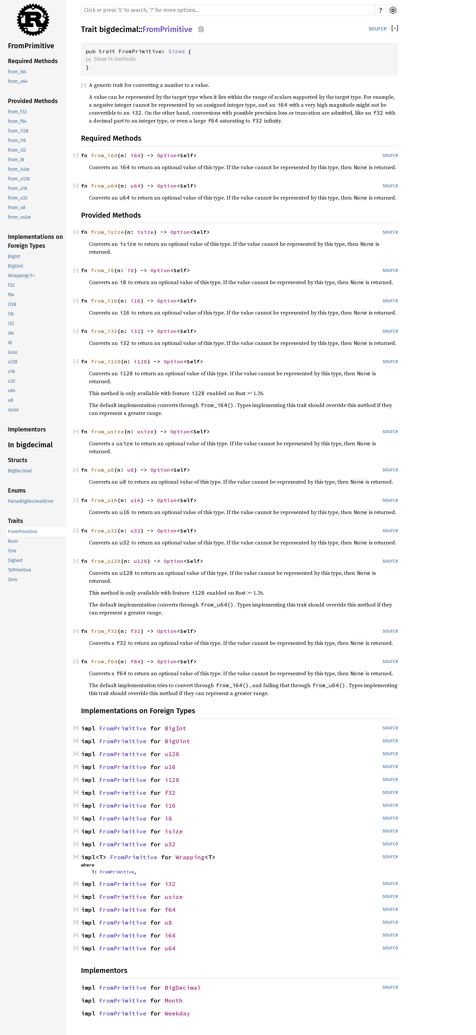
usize (13, 410)
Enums (17, 490)
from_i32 (17, 150)
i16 (11, 314)
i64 (11, 333)
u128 (13, 362)
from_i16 (17, 140)
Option (167, 155)
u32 (11, 381)
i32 (11, 323)
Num (13, 541)
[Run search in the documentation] (227, 10)
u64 (11, 390)
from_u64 (17, 81)
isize (13, 352)
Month (174, 1000)
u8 (10, 400)
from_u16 (17, 188)
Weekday (177, 1013)
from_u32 (17, 198)
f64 (11, 295)
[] (394, 28)
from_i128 (18, 131)
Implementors (27, 429)
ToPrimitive (19, 570)
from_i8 (16, 160)
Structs (17, 460)
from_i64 (17, 72)
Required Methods (33, 61)
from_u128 (19, 179)
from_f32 (17, 112)
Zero (12, 579)
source (378, 28)
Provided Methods (33, 101)
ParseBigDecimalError (31, 501)
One (12, 551)
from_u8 (16, 207)
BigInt (14, 256)
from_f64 (17, 121)
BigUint (15, 266)
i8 (10, 343)
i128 (12, 304)
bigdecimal (119, 29)
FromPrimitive (31, 45)
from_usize (19, 217)
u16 (11, 371)
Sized (176, 51)
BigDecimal (20, 471)
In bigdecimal (30, 444)
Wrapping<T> (21, 275)
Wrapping (190, 857)
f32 (11, 285)
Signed (15, 560)
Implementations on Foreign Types (35, 241)
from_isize (19, 169)
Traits (15, 521)
